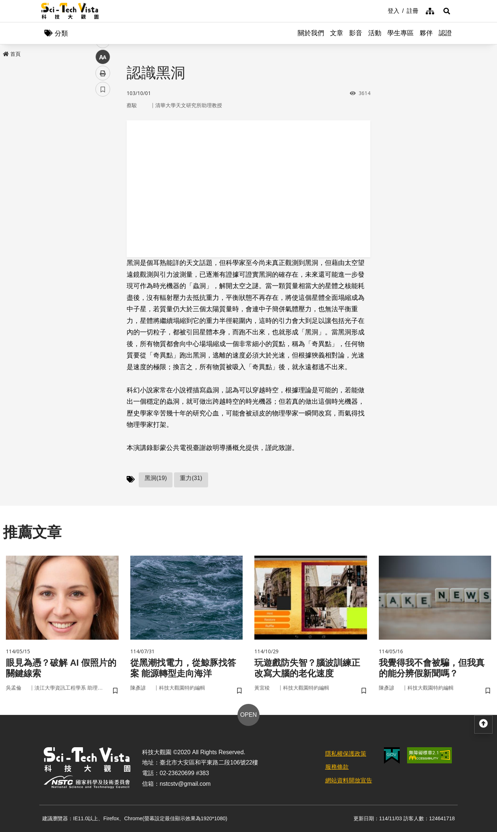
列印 (102, 204)
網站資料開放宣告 (348, 780)
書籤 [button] (102, 221)
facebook (103, 140)
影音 (355, 33)
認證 (445, 33)
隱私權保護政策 (345, 754)
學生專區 (400, 33)
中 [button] (103, 189)
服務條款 (337, 767)
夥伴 (426, 33)
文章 (336, 33)
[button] (447, 11)
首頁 (12, 54)
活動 (374, 33)
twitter (103, 156)
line (100, 173)
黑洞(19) (156, 478)
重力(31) (191, 478)
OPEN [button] (248, 715)
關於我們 (311, 33)
